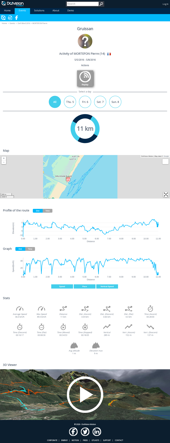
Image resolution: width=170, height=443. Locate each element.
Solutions (39, 10)
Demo (70, 10)
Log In (165, 4)
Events (22, 10)
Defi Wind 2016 (24, 23)
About (56, 10)
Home (7, 10)
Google (166, 156)
